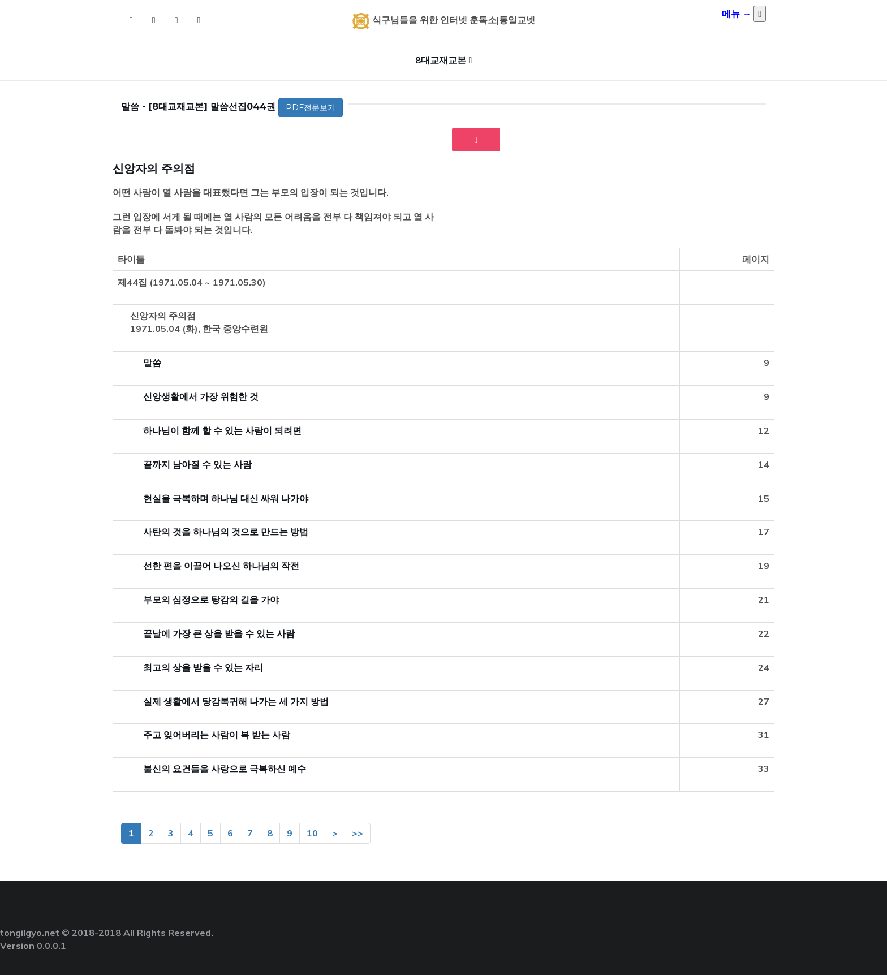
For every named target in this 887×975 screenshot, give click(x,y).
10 (312, 833)
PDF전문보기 (310, 107)
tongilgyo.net (29, 932)
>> (357, 833)
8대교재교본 (440, 60)
